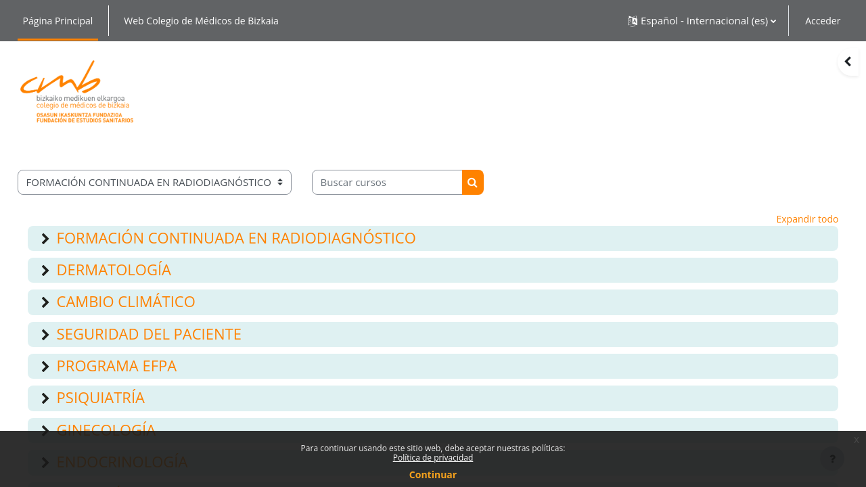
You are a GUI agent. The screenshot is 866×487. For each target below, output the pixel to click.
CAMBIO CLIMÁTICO (126, 301)
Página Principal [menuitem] (58, 20)
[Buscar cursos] (387, 182)
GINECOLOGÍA (106, 429)
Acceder (822, 20)
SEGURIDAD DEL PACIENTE (149, 333)
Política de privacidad (433, 458)
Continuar (433, 475)
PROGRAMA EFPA (117, 365)
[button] (701, 20)
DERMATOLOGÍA (114, 269)
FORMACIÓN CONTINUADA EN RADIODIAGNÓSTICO (236, 237)
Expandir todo (808, 218)
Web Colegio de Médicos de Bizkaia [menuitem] (201, 20)
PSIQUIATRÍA (101, 397)
